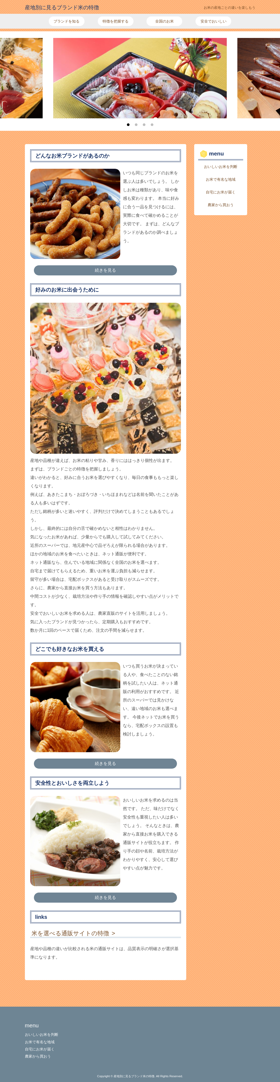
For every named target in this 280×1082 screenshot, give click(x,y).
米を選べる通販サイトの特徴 (70, 933)
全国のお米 (164, 21)
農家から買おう (221, 205)
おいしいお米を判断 (220, 167)
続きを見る (105, 270)
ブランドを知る (66, 21)
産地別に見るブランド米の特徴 (62, 7)
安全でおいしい (213, 21)
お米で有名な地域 (220, 179)
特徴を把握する (115, 21)
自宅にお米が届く (220, 192)
